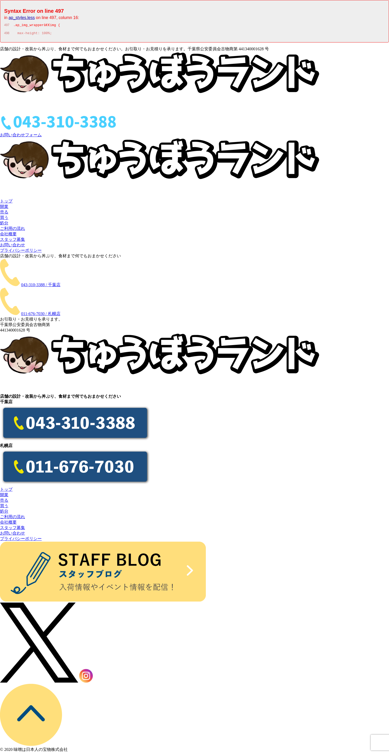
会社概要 (8, 235)
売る (4, 213)
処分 (4, 224)
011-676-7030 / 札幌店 (40, 315)
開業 (4, 208)
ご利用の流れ (12, 230)
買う (4, 219)
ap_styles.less (22, 17)
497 (6, 26)
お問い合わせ (12, 246)
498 (6, 34)
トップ (6, 202)
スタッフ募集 (12, 241)
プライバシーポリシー (21, 252)
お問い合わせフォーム (21, 136)
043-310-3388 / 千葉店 (40, 286)
